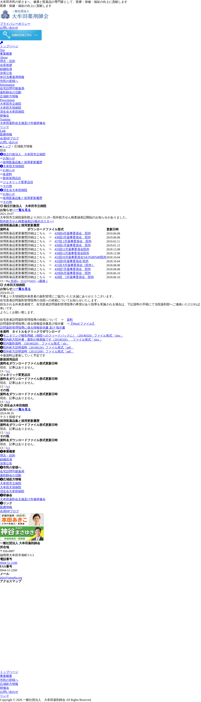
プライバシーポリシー (15, 23)
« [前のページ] (17, 281)
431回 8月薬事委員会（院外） (75, 265)
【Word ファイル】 (82, 323)
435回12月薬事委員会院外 (72, 249)
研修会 (4, 687)
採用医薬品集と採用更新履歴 (21, 162)
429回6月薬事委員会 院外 (73, 273)
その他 (6, 186)
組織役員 (6, 69)
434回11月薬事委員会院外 (72, 253)
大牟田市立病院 (10, 103)
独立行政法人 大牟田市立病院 (22, 154)
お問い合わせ (9, 27)
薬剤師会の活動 (10, 92)
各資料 (6, 174)
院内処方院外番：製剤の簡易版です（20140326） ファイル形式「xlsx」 (52, 339)
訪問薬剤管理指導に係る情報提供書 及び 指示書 (32, 327)
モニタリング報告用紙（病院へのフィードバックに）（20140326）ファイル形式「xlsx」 (63, 335)
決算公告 (6, 73)
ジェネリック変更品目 (16, 182)
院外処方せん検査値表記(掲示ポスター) (27, 221)
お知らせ (7, 158)
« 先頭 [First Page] (12, 281)
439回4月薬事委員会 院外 (73, 233)
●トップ (5, 146)
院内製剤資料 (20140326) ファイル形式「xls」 (36, 343)
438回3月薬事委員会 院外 (73, 237)
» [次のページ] (38, 281)
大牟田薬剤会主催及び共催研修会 (22, 123)
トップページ (9, 672)
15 (33, 281)
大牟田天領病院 (10, 107)
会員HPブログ (9, 138)
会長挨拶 (6, 65)
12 (24, 281)
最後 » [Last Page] (43, 281)
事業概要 (6, 676)
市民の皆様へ (9, 680)
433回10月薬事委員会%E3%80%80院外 (80, 257)
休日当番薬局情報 (12, 77)
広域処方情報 (9, 684)
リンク (4, 695)
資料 (70, 319)
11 (21, 281)
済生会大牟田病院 (12, 111)
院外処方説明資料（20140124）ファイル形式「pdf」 (38, 347)
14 (30, 281)
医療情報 (6, 134)
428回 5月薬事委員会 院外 (74, 277)
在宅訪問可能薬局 (12, 88)
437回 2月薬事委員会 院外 (73, 241)
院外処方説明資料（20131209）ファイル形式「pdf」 (38, 351)
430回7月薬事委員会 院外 (73, 269)
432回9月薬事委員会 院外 (72, 261)
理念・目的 (7, 61)
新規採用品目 (10, 178)
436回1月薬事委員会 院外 (73, 245)
